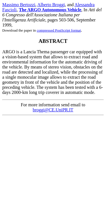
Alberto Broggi (51, 4)
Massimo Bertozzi (18, 4)
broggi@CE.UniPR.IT (53, 109)
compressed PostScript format (59, 30)
